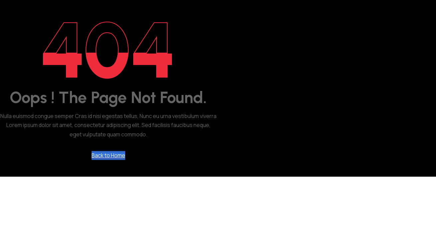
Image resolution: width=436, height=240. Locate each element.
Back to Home (108, 155)
